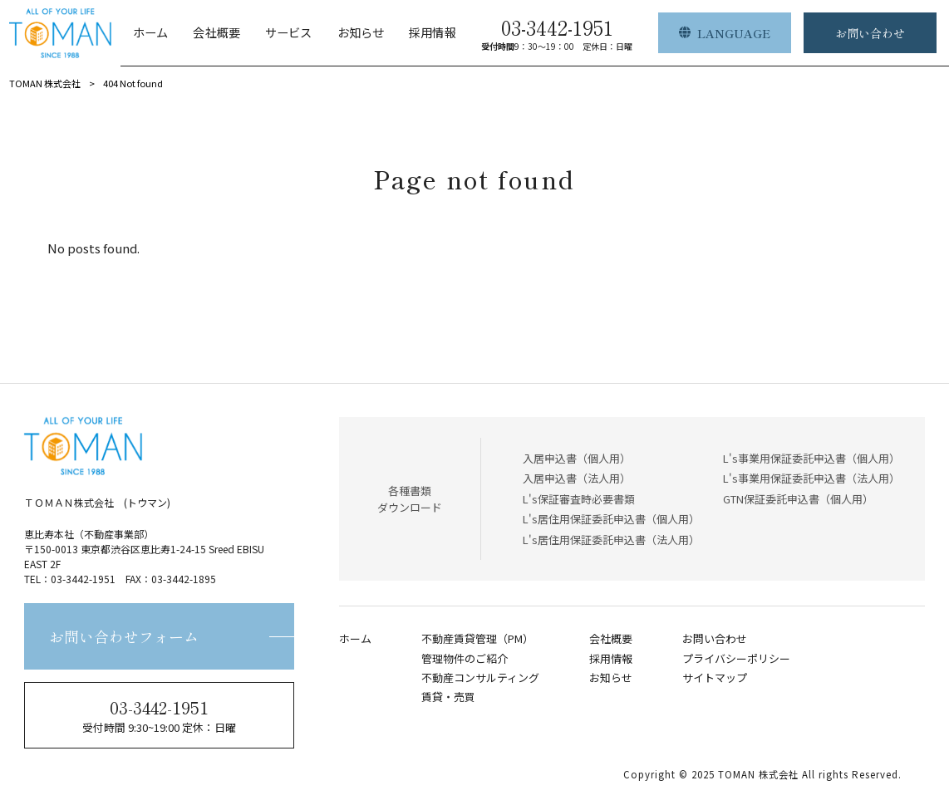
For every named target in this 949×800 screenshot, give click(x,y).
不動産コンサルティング (480, 677)
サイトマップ (714, 677)
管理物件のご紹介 (464, 658)
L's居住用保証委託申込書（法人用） (611, 539)
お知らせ (610, 677)
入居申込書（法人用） (577, 478)
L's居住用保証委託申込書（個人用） (611, 519)
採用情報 (610, 658)
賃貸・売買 (448, 697)
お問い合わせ (714, 638)
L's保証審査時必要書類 (579, 499)
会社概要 (610, 638)
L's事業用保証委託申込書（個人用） (811, 458)
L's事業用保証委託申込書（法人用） (811, 478)
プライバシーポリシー (736, 658)
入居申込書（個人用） (577, 458)
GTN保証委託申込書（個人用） (798, 499)
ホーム (355, 638)
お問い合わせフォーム (124, 636)
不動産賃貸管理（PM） (477, 638)
